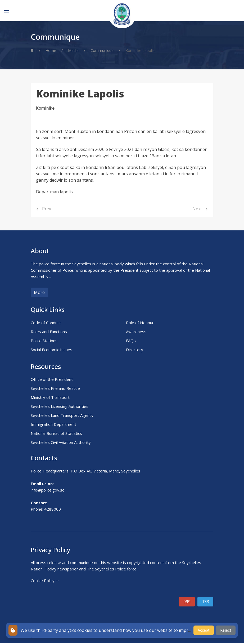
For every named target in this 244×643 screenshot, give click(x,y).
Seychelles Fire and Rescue (55, 388)
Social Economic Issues (51, 349)
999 (187, 602)
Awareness (136, 331)
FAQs (131, 340)
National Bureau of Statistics (56, 433)
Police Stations (44, 340)
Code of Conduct (46, 322)
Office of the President (52, 379)
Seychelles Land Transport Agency (62, 415)
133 (205, 602)
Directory (134, 349)
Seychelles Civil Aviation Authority (61, 442)
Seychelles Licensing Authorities (59, 406)
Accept (204, 630)
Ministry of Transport (50, 397)
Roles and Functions (49, 331)
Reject (225, 630)
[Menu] (6, 10)
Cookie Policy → (45, 580)
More (39, 292)
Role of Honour (140, 322)
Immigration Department (53, 424)
